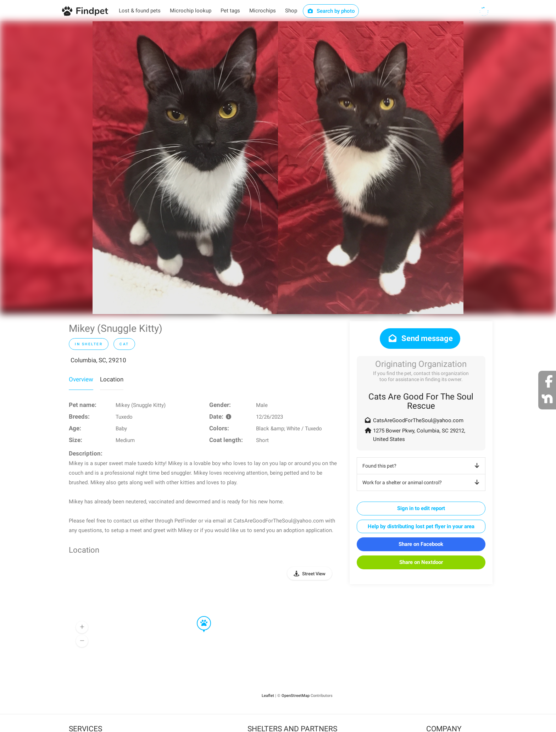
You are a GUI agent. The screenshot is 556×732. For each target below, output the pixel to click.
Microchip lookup (190, 10)
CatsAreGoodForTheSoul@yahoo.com (418, 420)
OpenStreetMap (296, 695)
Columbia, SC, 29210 (98, 360)
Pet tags (230, 10)
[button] (199, 616)
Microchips (262, 10)
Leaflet (268, 695)
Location (111, 379)
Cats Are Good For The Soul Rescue (420, 401)
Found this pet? (422, 465)
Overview (81, 379)
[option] (185, 167)
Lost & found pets (140, 10)
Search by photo (331, 11)
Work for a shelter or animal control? (422, 482)
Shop (291, 10)
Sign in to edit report (421, 508)
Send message (420, 338)
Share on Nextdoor (421, 562)
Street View (314, 573)
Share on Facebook (421, 544)
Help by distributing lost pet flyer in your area (421, 526)
